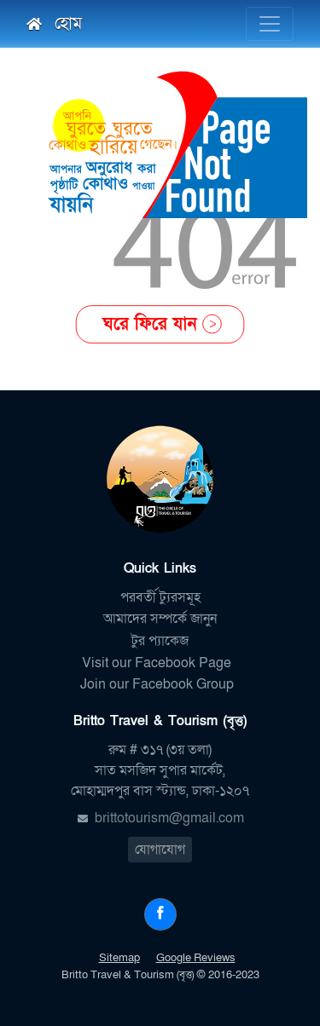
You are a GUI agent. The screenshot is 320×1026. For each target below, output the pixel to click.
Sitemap (119, 957)
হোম (54, 24)
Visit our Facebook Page (160, 663)
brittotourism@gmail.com (169, 818)
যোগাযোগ (160, 849)
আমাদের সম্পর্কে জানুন (160, 618)
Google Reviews (196, 957)
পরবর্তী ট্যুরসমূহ (160, 597)
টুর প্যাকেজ (160, 640)
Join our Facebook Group (160, 684)
